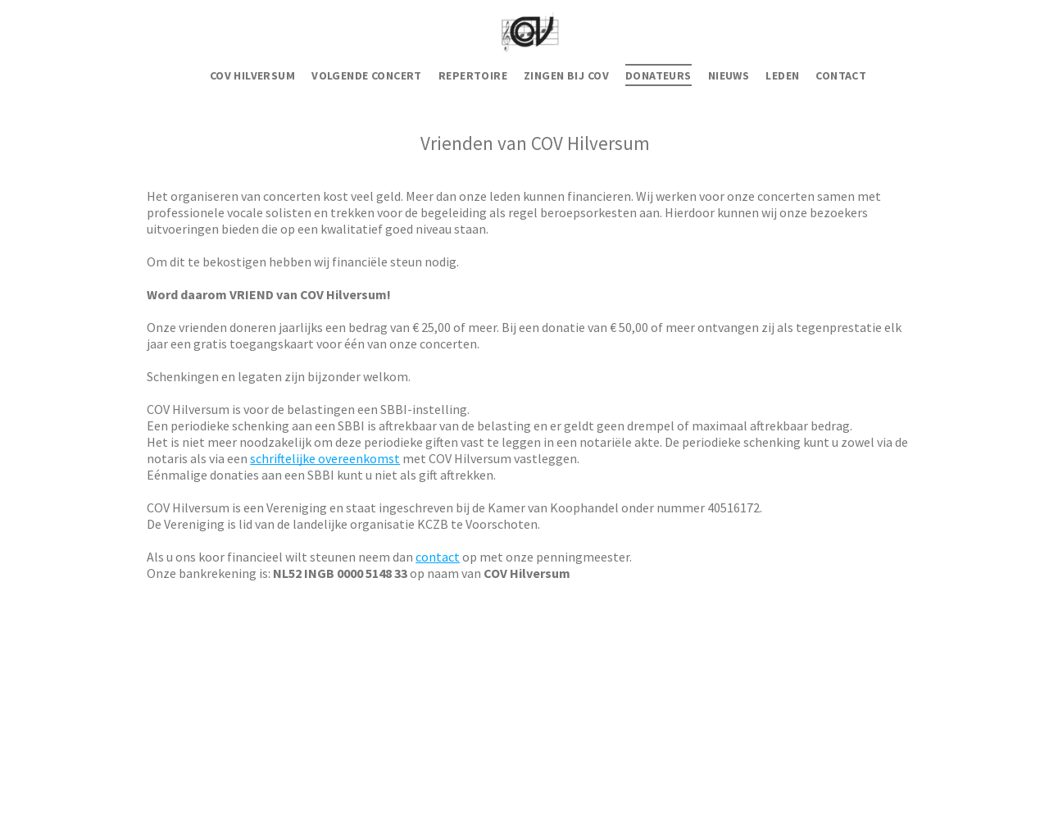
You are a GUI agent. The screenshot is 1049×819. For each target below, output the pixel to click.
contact (438, 556)
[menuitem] (252, 75)
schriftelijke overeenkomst (325, 458)
